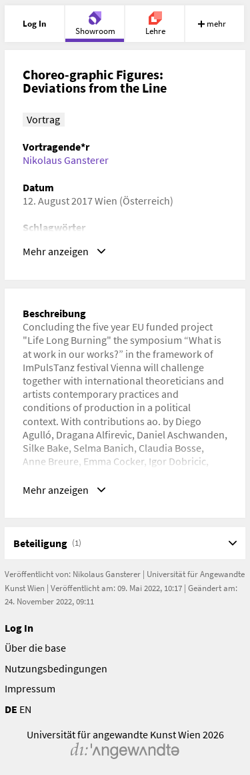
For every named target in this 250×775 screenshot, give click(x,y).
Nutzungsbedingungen (56, 668)
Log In (19, 627)
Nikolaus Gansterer (66, 160)
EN (25, 709)
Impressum (30, 688)
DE (11, 709)
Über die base (35, 647)
